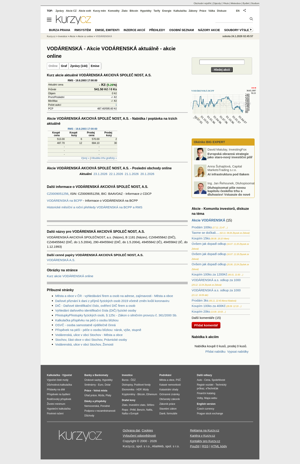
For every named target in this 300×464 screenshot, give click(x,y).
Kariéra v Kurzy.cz (202, 435)
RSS (205, 446)
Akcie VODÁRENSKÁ (208, 220)
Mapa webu (210, 398)
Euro (100, 384)
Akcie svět (85, 10)
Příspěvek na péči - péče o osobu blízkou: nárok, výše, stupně (98, 330)
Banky (88, 375)
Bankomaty (101, 375)
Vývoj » (85, 158)
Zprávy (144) (78, 66)
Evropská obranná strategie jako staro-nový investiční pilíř (230, 155)
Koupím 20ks (201, 311)
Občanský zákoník (169, 399)
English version (206, 403)
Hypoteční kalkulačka (58, 408)
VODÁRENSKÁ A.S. (61, 260)
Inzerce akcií (134, 30)
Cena (207, 379)
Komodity (113, 10)
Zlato (125, 10)
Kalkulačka (180, 10)
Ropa (125, 409)
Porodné (105, 406)
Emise (95, 66)
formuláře (172, 413)
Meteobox (236, 3)
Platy (108, 395)
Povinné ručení (55, 413)
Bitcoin (134, 10)
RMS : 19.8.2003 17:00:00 (82, 128)
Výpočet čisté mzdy (57, 379)
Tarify (157, 10)
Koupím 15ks (201, 238)
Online (53, 66)
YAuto (226, 3)
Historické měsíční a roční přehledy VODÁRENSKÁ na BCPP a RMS (94, 207)
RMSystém (82, 30)
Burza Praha (59, 30)
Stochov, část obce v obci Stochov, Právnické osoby (91, 339)
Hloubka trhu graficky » (104, 158)
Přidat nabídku (215, 351)
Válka (211, 10)
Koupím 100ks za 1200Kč (209, 274)
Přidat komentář (206, 325)
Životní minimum (56, 403)
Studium (255, 3)
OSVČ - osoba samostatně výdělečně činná (85, 325)
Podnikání (165, 375)
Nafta (149, 409)
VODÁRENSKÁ (104, 36)
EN (238, 10)
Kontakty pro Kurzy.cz (205, 441)
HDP (138, 389)
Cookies (147, 430)
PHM (133, 409)
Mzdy (146, 389)
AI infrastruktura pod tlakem (228, 174)
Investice (62, 36)
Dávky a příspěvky (95, 401)
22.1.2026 (116, 174)
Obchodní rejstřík (202, 3)
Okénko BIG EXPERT (209, 142)
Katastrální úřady (168, 389)
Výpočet (67, 375)
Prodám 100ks (202, 227)
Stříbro (150, 405)
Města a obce (166, 379)
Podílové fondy (142, 384)
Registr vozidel (205, 384)
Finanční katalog (206, 393)
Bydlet (246, 3)
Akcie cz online (85, 36)
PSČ (178, 379)
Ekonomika (128, 389)
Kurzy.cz (51, 36)
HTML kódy (219, 446)
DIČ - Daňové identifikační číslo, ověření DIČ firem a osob (95, 305)
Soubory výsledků (239, 30)
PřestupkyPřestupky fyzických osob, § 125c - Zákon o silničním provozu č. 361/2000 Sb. (116, 315)
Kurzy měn (99, 10)
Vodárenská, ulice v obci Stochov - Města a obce (89, 335)
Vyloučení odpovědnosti (139, 435)
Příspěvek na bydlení (58, 394)
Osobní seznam (181, 30)
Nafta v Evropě (130, 413)
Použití (195, 446)
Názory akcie (209, 30)
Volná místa (100, 390)
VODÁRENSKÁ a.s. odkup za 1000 (216, 280)
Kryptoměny (128, 394)
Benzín (141, 409)
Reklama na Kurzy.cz (204, 430)
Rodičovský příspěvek (59, 399)
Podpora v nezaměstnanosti (99, 410)
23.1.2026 (101, 174)
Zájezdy (217, 3)
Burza (125, 379)
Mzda (101, 395)
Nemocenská (91, 406)
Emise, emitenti (107, 30)
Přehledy (157, 30)
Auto (199, 379)
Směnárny (90, 384)
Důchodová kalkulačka (59, 384)
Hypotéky (145, 10)
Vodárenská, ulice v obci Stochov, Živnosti (84, 344)
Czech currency (205, 408)
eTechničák (212, 388)
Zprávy (60, 10)
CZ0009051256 (57, 193)
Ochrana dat (131, 430)
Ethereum (151, 394)
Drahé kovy (128, 400)
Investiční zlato (137, 405)
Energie (166, 10)
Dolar (108, 384)
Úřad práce (90, 395)
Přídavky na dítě (56, 389)
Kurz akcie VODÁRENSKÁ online (70, 276)
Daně (162, 413)
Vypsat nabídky (238, 351)
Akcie (72, 36)
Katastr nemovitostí (170, 384)
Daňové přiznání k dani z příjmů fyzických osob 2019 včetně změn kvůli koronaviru (112, 301)
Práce (203, 10)
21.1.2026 (132, 174)
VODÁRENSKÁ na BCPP (64, 200)
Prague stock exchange (210, 413)
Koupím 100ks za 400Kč (209, 306)
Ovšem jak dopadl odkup (209, 243)
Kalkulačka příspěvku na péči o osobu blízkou (87, 320)
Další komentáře (203, 317)
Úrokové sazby (92, 379)
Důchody (89, 415)
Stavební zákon (168, 408)
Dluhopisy (127, 384)
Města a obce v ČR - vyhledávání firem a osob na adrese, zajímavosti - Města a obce (114, 296)
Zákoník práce (167, 403)
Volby (200, 398)
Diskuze (221, 10)
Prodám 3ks (200, 300)
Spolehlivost (218, 379)
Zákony (193, 10)
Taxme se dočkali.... (205, 232)
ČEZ (133, 379)
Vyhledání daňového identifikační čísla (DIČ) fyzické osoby (95, 310)
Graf (64, 66)
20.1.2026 (147, 174)
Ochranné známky (169, 394)
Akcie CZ (71, 10)
